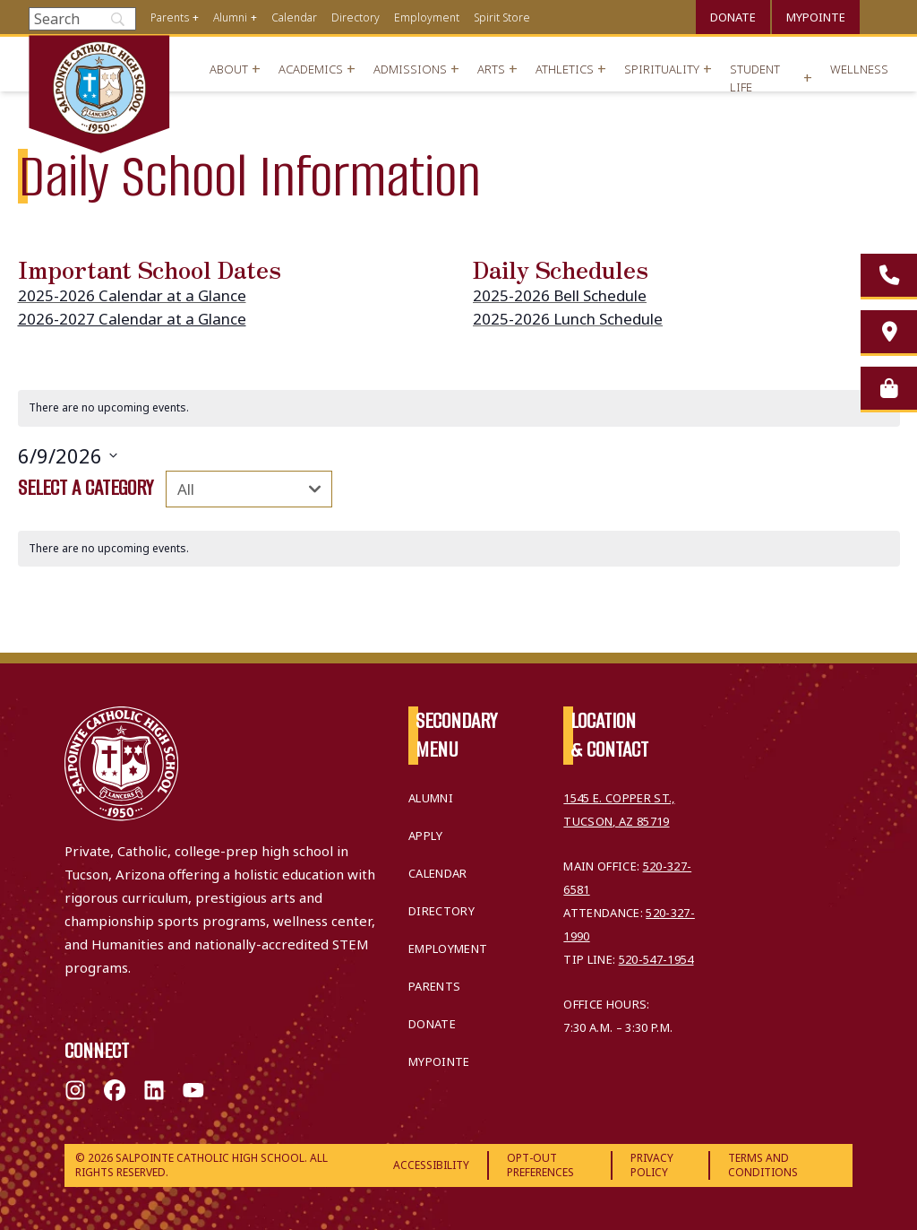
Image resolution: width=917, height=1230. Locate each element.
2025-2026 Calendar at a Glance (132, 295)
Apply (425, 835)
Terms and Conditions (763, 1165)
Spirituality (661, 69)
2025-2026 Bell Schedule (560, 295)
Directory (355, 17)
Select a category (85, 487)
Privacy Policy (651, 1165)
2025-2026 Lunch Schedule (568, 318)
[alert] (459, 408)
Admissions (410, 69)
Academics (311, 69)
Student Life (755, 78)
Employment (426, 17)
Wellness (859, 69)
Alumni (230, 17)
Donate (733, 17)
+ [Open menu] (196, 17)
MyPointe (815, 17)
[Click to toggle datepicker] (67, 456)
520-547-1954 (656, 959)
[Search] (82, 18)
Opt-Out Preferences (540, 1165)
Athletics (565, 69)
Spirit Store (502, 17)
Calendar (294, 17)
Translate (881, 14)
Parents (169, 17)
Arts (491, 69)
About (229, 69)
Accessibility (431, 1165)
